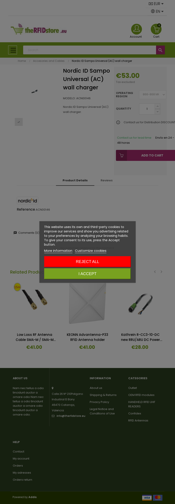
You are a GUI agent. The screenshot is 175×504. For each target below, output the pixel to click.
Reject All (87, 261)
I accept (87, 274)
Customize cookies (90, 250)
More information (58, 250)
